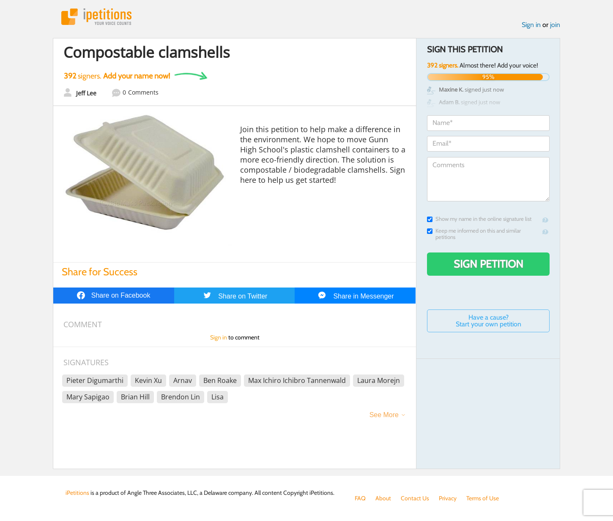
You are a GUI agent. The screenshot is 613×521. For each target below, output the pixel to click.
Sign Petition (488, 264)
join (555, 25)
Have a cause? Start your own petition (488, 320)
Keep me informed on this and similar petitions (474, 234)
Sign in (531, 25)
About (383, 498)
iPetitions (96, 16)
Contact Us (415, 498)
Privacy (448, 498)
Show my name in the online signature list (479, 219)
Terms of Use (482, 498)
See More (384, 414)
